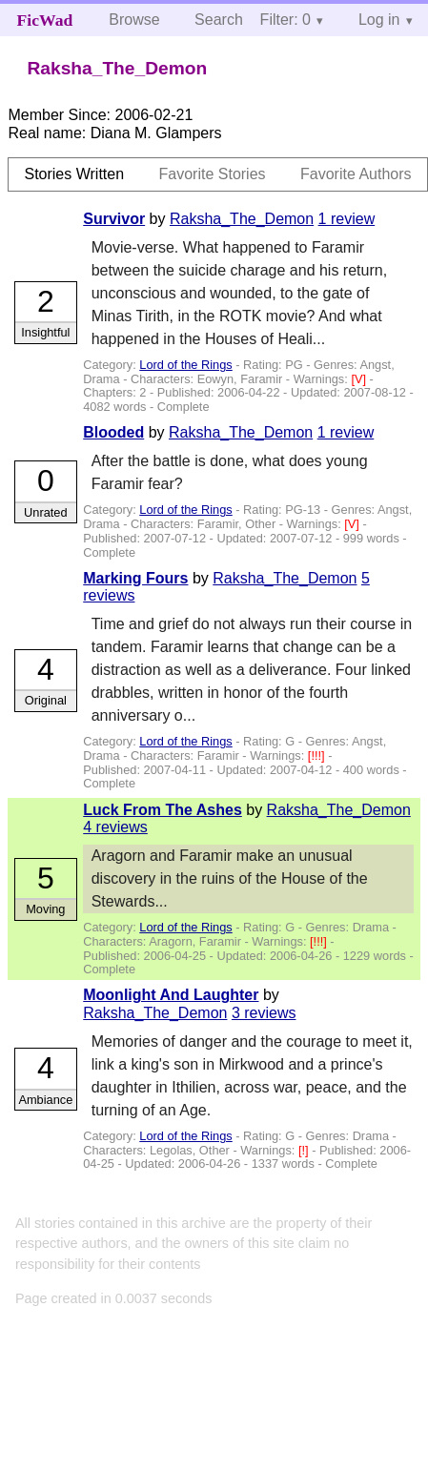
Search (218, 19)
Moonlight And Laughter (170, 995)
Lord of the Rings (185, 364)
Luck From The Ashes (162, 810)
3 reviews (264, 1013)
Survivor (114, 219)
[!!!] (318, 755)
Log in (379, 19)
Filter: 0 (285, 19)
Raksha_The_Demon (242, 219)
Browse (134, 19)
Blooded (113, 432)
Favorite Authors (356, 174)
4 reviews (115, 827)
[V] (360, 379)
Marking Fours (135, 578)
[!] (305, 1150)
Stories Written (74, 174)
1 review (347, 219)
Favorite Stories (212, 174)
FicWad (45, 20)
